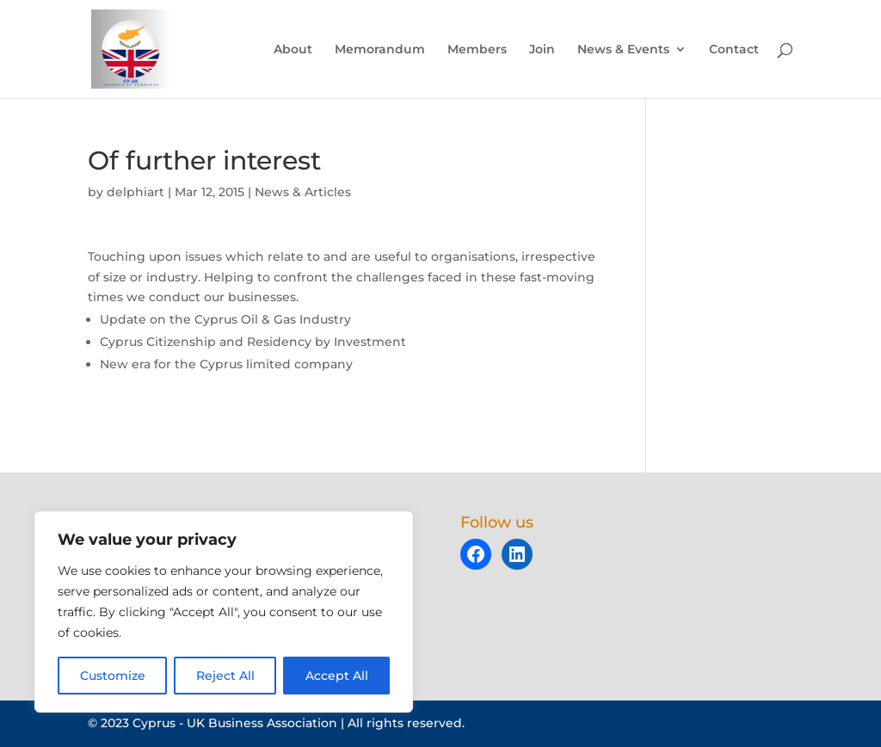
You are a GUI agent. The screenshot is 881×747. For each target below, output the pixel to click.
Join (542, 50)
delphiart (135, 192)
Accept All (336, 675)
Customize (112, 675)
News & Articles (303, 192)
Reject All (225, 675)
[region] (223, 612)
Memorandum (380, 50)
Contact (734, 50)
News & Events (623, 50)
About (293, 50)
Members (477, 50)
